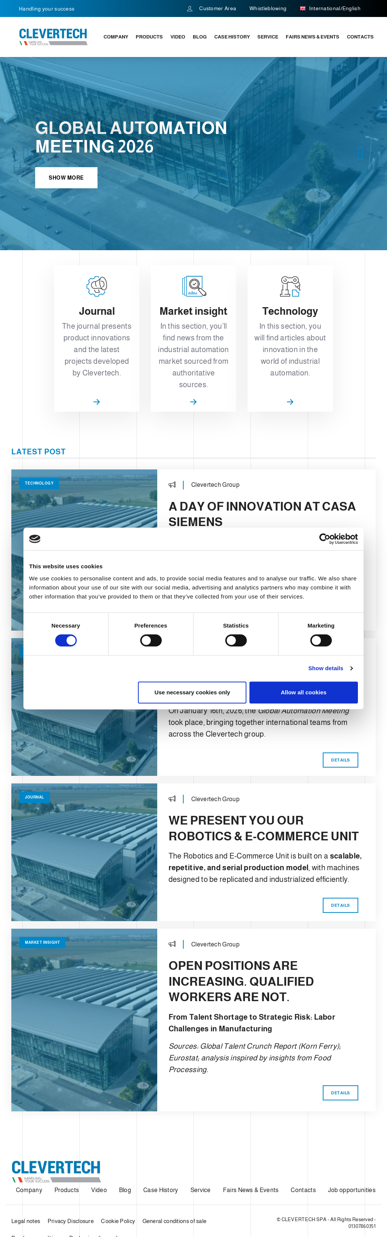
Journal (34, 745)
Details (340, 854)
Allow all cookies (304, 692)
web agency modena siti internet (35, 1208)
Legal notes (25, 1169)
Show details (326, 668)
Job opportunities (352, 1138)
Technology (39, 431)
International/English (330, 9)
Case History (232, 37)
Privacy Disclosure (71, 1169)
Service (267, 37)
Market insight (42, 891)
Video (177, 37)
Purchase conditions (36, 1186)
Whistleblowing (267, 8)
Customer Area (212, 8)
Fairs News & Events (312, 37)
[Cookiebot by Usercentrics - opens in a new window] (325, 539)
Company (116, 37)
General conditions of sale (174, 1169)
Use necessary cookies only (192, 692)
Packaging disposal (93, 1186)
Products (149, 37)
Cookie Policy (118, 1169)
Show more (66, 178)
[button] (26, 154)
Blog (200, 37)
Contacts (360, 37)
